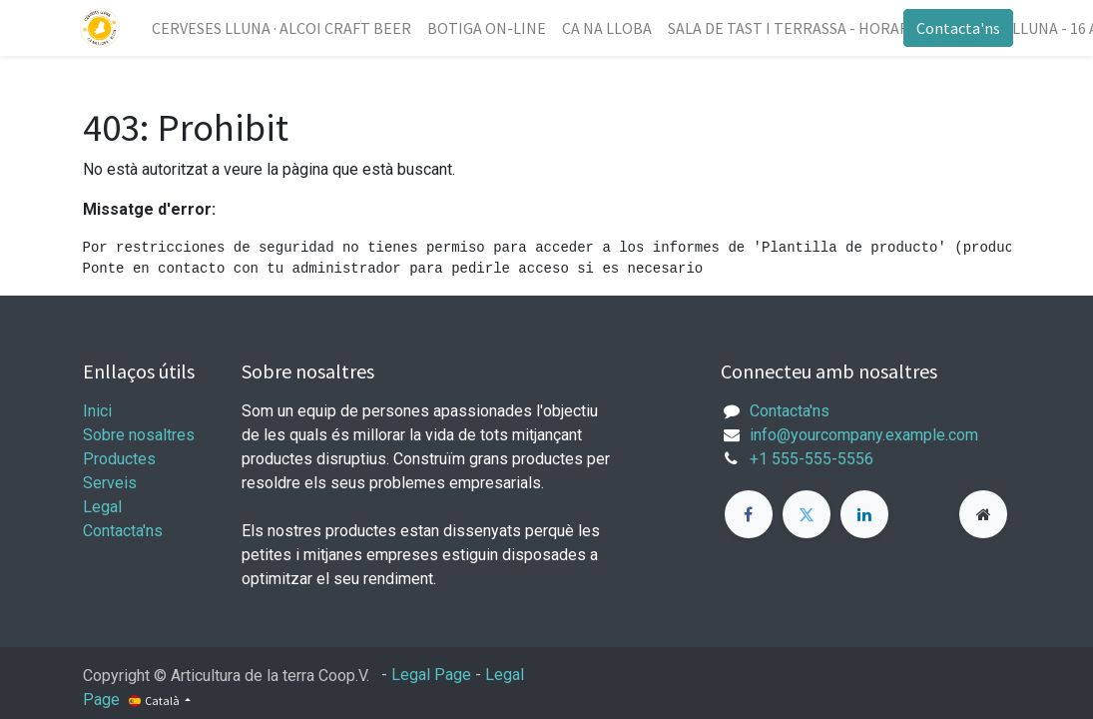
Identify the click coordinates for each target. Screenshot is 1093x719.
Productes (119, 458)
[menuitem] (284, 28)
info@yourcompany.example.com (864, 434)
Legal (102, 506)
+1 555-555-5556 (811, 458)
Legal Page (431, 674)
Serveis (110, 482)
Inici (97, 410)
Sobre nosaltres (139, 434)
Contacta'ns (956, 28)
